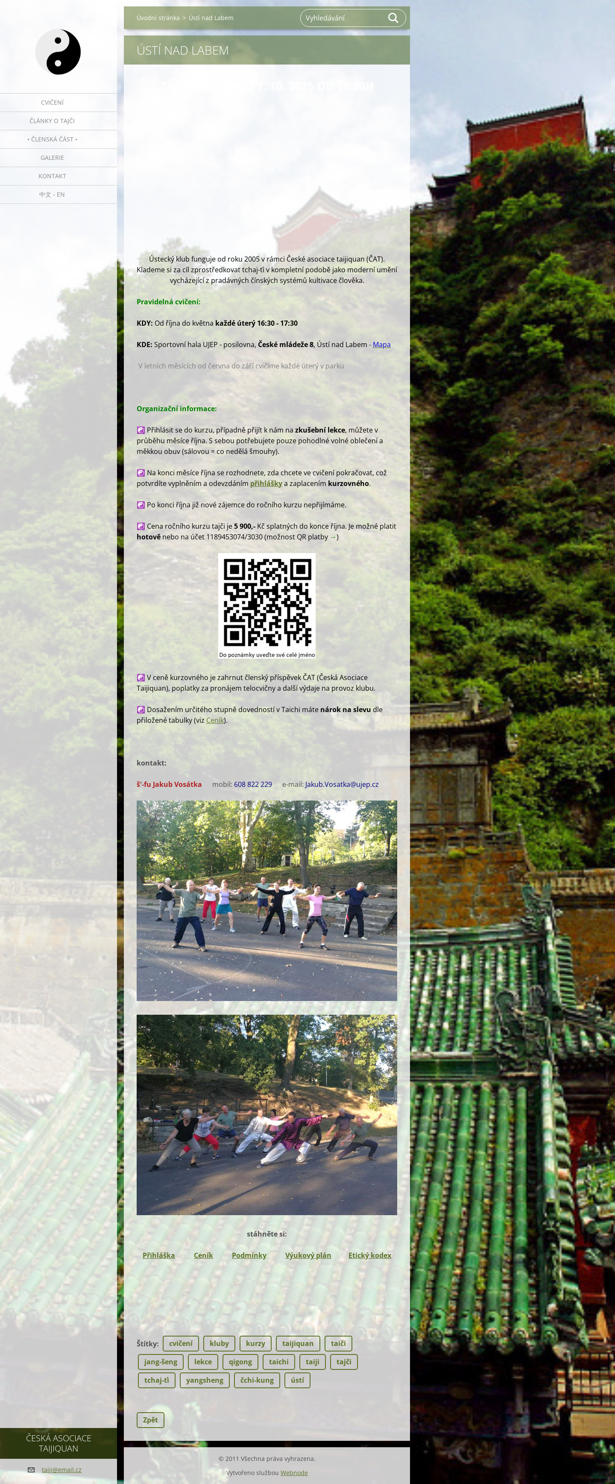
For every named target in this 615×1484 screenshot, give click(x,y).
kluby (219, 1343)
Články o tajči (52, 121)
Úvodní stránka (158, 18)
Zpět (150, 1420)
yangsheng (204, 1380)
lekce (203, 1361)
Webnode (294, 1473)
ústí (297, 1380)
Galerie (52, 157)
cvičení (181, 1343)
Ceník (215, 720)
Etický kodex (369, 1255)
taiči (338, 1343)
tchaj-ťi (156, 1380)
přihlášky (266, 483)
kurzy (255, 1343)
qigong (240, 1361)
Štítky (147, 1344)
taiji (312, 1361)
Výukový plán (308, 1255)
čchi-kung (257, 1380)
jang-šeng (160, 1361)
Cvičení (52, 102)
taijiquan (298, 1343)
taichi (279, 1361)
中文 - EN (52, 194)
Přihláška (159, 1255)
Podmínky (249, 1255)
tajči (344, 1361)
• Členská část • (52, 139)
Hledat (393, 18)
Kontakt (52, 176)
